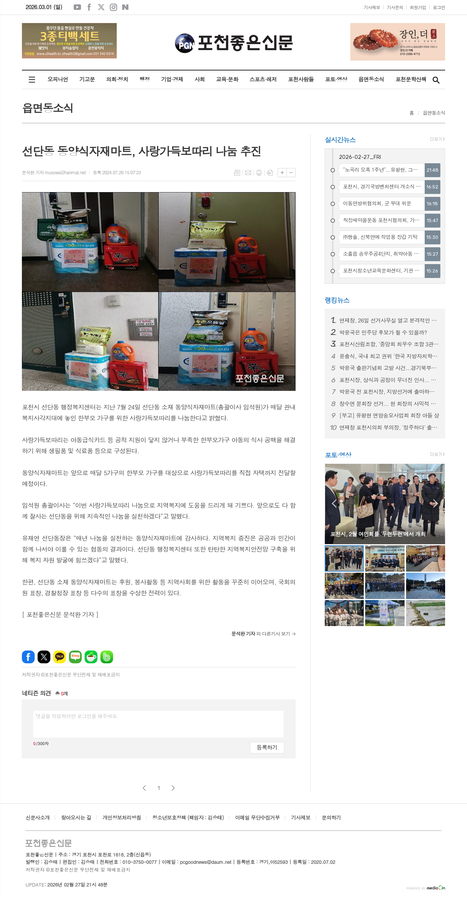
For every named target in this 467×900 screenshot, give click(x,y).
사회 (199, 79)
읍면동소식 (371, 79)
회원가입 (418, 7)
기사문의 (395, 7)
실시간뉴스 (340, 139)
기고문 (86, 79)
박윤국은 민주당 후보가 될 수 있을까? (383, 332)
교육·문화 (227, 79)
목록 (237, 172)
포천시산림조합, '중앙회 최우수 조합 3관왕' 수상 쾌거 (389, 344)
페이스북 (89, 7)
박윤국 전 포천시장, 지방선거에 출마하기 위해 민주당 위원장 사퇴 (389, 391)
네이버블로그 (125, 7)
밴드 (106, 657)
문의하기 (331, 817)
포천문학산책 (411, 79)
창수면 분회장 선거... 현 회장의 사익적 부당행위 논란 (389, 403)
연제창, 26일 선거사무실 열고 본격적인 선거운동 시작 (389, 320)
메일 (248, 172)
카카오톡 (59, 657)
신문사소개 (38, 817)
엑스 (101, 7)
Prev (334, 503)
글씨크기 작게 (291, 172)
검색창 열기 (436, 79)
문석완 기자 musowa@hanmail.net (54, 172)
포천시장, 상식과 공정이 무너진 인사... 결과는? (389, 380)
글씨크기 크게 (282, 172)
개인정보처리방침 (122, 817)
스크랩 (270, 172)
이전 (144, 788)
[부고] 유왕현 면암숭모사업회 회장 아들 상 (389, 415)
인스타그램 (113, 7)
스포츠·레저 (263, 79)
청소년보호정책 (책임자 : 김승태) (188, 817)
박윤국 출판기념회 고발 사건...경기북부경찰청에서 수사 (389, 367)
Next (436, 503)
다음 (173, 788)
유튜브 (77, 7)
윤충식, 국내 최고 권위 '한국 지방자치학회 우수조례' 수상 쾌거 (389, 356)
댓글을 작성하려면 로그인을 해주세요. (77, 715)
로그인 (439, 7)
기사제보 (372, 7)
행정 (144, 79)
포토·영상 (336, 79)
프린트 (259, 172)
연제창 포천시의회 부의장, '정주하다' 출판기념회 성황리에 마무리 (389, 427)
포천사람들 (301, 79)
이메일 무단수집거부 (257, 817)
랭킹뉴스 (337, 300)
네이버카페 (91, 657)
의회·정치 (117, 79)
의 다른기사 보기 (260, 633)
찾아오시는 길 (76, 817)
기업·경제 (172, 79)
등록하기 (267, 747)
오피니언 (57, 79)
